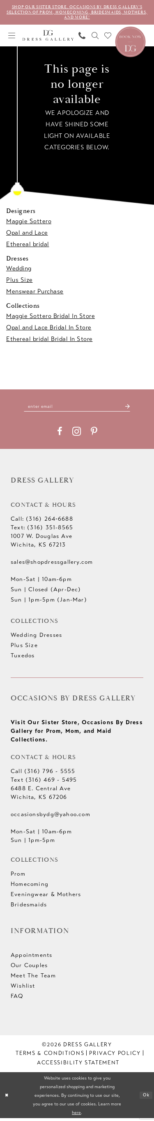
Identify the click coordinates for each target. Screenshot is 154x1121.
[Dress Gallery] (48, 37)
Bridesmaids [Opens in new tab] (29, 907)
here (76, 1115)
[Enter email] (77, 408)
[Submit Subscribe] (133, 408)
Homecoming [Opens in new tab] (29, 886)
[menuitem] (11, 37)
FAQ (17, 998)
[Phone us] (82, 37)
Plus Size (19, 281)
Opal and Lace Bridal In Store (49, 329)
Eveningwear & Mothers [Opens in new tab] (46, 896)
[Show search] (95, 37)
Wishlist (23, 988)
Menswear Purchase (35, 293)
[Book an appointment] (130, 42)
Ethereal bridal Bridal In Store (49, 340)
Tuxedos (22, 657)
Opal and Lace (27, 234)
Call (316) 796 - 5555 (43, 773)
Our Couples (29, 967)
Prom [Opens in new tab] (18, 876)
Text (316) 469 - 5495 (44, 782)
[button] (11, 37)
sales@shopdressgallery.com (52, 564)
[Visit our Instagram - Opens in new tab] (76, 434)
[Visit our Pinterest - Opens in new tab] (94, 434)
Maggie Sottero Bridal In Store (50, 317)
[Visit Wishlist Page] (108, 37)
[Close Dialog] (7, 1098)
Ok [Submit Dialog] (145, 1098)
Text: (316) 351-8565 (42, 529)
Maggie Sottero (28, 222)
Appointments (32, 957)
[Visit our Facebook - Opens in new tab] (59, 434)
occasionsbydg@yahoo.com (50, 816)
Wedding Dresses (36, 637)
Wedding (19, 270)
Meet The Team (33, 978)
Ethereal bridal (27, 245)
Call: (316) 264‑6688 (42, 521)
